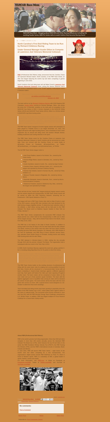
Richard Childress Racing (41, 103)
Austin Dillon (29, 105)
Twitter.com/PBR (45, 362)
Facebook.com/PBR (24, 362)
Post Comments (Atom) (35, 419)
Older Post (60, 415)
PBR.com (41, 360)
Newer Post (22, 415)
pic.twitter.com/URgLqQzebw (41, 96)
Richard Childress (34, 401)
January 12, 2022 (53, 98)
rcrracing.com (61, 397)
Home (41, 415)
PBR (19, 75)
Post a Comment (25, 410)
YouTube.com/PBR (24, 364)
